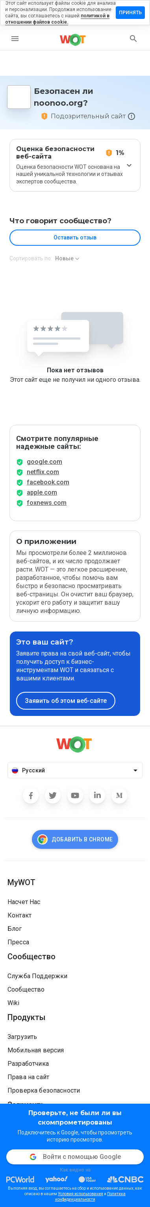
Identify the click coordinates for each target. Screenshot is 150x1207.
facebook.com (48, 482)
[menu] (15, 38)
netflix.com (43, 472)
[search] (133, 38)
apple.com (42, 492)
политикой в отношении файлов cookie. (57, 19)
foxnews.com (47, 502)
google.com (44, 461)
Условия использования (80, 1194)
